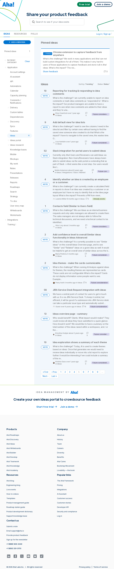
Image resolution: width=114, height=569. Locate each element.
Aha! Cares (61, 461)
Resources (20, 33)
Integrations (67, 172)
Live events (11, 490)
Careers (60, 448)
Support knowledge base (16, 516)
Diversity (60, 453)
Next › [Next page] (45, 376)
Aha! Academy (12, 470)
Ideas (7, 33)
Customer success (64, 498)
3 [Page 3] (69, 372)
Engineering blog (13, 485)
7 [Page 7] (88, 372)
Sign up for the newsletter (16, 540)
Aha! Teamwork (12, 461)
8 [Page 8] (93, 372)
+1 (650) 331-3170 (13, 548)
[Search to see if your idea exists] (58, 22)
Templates (10, 498)
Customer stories (64, 503)
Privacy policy (84, 567)
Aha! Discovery (12, 439)
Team (59, 444)
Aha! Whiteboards (13, 448)
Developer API (63, 507)
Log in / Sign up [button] (104, 34)
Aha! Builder (11, 453)
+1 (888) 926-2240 (14, 544)
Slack (75, 172)
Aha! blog (10, 481)
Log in (59, 516)
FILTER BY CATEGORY (10, 61)
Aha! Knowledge (13, 466)
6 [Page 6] (83, 372)
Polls (34, 33)
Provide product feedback (17, 535)
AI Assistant (61, 494)
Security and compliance (67, 512)
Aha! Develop (11, 457)
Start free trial (46, 407)
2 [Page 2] (65, 372)
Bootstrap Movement (65, 466)
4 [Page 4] (74, 372)
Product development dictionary (19, 512)
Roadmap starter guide (15, 507)
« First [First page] (45, 372)
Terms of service (100, 567)
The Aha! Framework (65, 481)
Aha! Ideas (10, 444)
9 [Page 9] (97, 372)
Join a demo (69, 407)
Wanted (82, 172)
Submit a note (12, 526)
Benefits (60, 457)
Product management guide (17, 503)
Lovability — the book (66, 470)
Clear (27, 61)
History (60, 439)
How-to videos (12, 494)
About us (60, 435)
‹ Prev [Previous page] (54, 372)
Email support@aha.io (15, 531)
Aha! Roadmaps (12, 435)
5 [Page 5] (78, 372)
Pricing (60, 485)
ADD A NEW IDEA (17, 42)
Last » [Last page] (54, 376)
